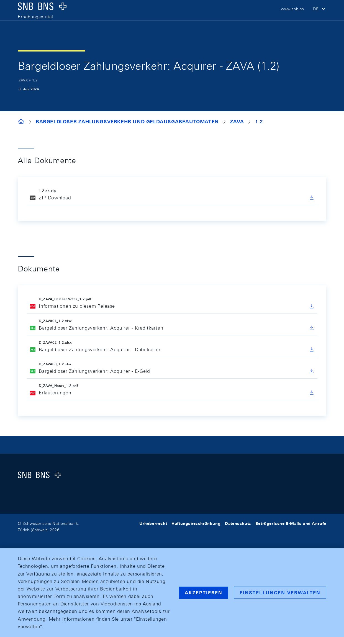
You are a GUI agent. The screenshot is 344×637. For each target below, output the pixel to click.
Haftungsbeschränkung (195, 523)
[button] (319, 16)
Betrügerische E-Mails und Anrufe (290, 523)
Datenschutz (238, 523)
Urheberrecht (153, 523)
